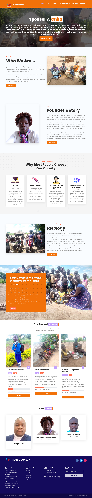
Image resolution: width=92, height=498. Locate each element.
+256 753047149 (51, 473)
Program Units (64, 4)
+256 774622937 (51, 471)
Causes (55, 4)
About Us (29, 473)
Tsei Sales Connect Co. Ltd (80, 495)
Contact (82, 4)
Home (42, 4)
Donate (19, 395)
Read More (11, 85)
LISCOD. (15, 495)
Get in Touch (46, 39)
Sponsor (28, 477)
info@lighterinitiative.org (52, 477)
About (48, 4)
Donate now (13, 308)
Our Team (75, 4)
